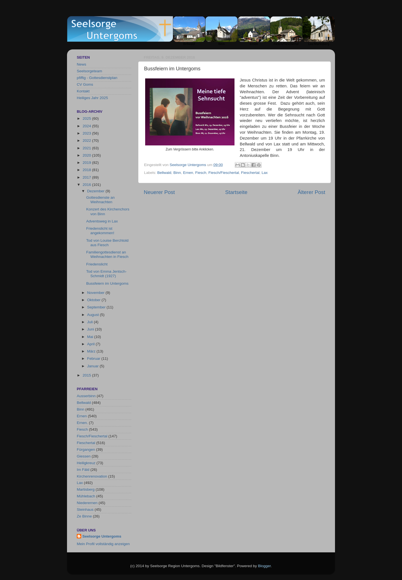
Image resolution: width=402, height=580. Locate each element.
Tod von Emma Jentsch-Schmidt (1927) (106, 273)
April (91, 344)
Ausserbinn (86, 396)
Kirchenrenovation (92, 476)
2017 (87, 177)
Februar (94, 358)
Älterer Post (311, 192)
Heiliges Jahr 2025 (92, 98)
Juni (91, 329)
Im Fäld (83, 470)
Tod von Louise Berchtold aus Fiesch (107, 242)
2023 (87, 133)
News (81, 64)
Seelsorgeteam (89, 71)
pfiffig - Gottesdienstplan (97, 78)
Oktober (94, 300)
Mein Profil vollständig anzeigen (103, 544)
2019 (87, 162)
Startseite (236, 192)
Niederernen (87, 503)
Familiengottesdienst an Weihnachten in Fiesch (107, 254)
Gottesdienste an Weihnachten (100, 199)
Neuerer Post (159, 192)
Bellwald (164, 173)
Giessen (84, 456)
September (97, 307)
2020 (87, 155)
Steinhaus (85, 509)
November (96, 293)
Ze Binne (84, 516)
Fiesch (200, 173)
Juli (90, 322)
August (93, 315)
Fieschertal (250, 173)
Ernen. (82, 423)
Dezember (96, 191)
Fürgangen (86, 449)
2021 (87, 148)
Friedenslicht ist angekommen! (100, 230)
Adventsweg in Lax (102, 221)
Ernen (188, 173)
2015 (87, 375)
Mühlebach (86, 496)
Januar (93, 366)
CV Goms (85, 84)
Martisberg (86, 489)
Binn (177, 173)
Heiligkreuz (86, 463)
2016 (87, 185)
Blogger (264, 566)
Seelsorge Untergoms (101, 536)
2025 (87, 118)
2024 (87, 126)
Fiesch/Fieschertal (223, 173)
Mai (90, 337)
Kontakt (83, 91)
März (92, 351)
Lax (265, 173)
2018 (87, 170)
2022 (87, 140)
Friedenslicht (97, 264)
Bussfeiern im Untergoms (107, 283)
